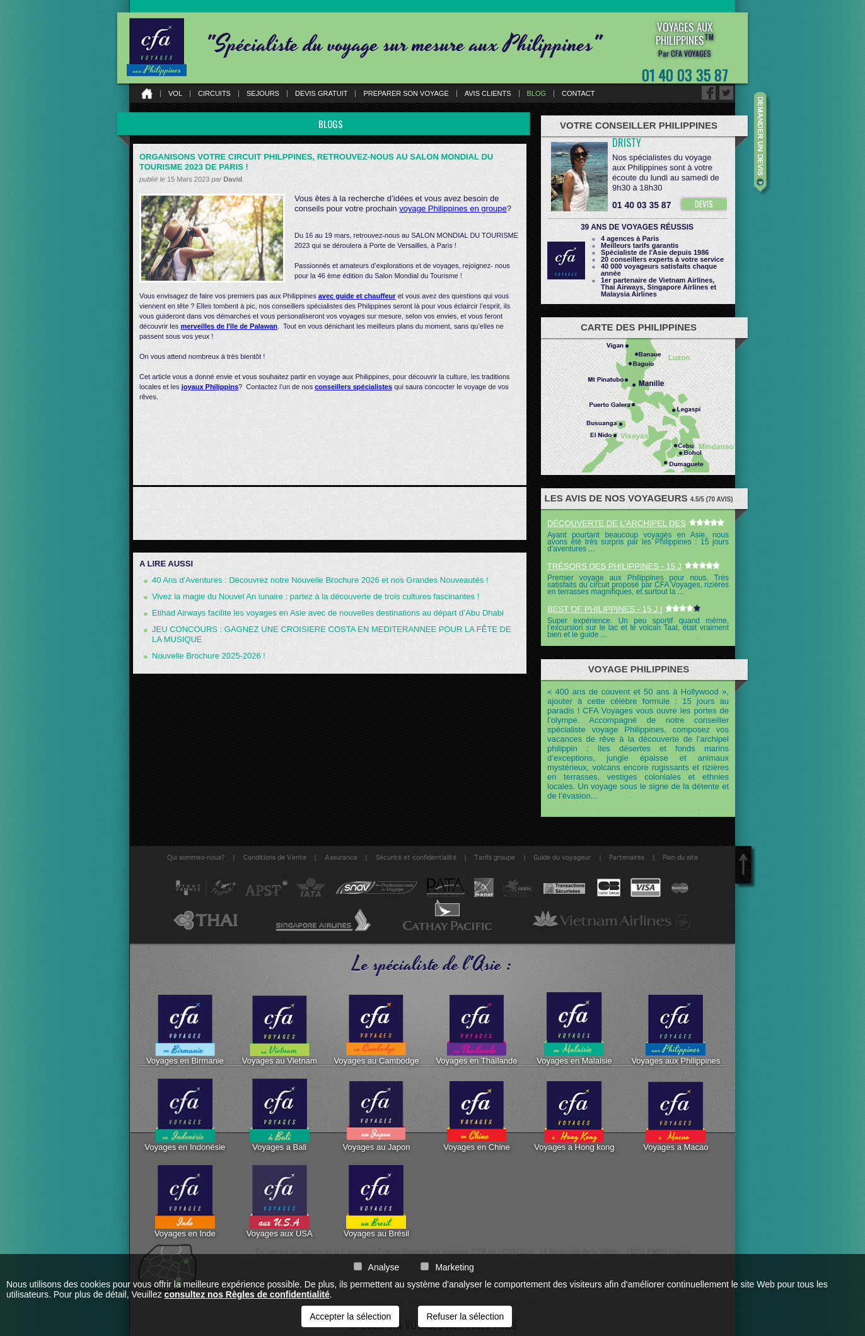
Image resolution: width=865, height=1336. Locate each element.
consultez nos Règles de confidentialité (247, 1294)
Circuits (214, 93)
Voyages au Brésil (376, 1201)
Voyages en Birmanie (185, 1028)
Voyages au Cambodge (376, 1028)
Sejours (263, 93)
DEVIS (704, 203)
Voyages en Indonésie (184, 1115)
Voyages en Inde (185, 1201)
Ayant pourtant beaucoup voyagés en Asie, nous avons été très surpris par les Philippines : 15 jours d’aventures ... (638, 541)
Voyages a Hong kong (574, 1115)
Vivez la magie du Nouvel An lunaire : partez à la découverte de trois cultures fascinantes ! (315, 596)
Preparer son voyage (405, 93)
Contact (578, 93)
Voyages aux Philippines (675, 1028)
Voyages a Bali (280, 1115)
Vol (175, 93)
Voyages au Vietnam (279, 1028)
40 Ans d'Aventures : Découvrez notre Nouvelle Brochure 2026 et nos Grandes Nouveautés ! (320, 580)
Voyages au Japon (376, 1115)
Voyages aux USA (280, 1201)
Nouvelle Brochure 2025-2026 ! (208, 655)
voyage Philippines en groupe (453, 208)
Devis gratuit (321, 93)
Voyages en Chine (476, 1115)
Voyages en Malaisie (574, 1028)
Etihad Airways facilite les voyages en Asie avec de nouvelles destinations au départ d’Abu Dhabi (328, 613)
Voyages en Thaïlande (476, 1028)
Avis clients (488, 93)
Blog (537, 93)
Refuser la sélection (465, 1316)
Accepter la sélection (350, 1316)
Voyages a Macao (675, 1115)
